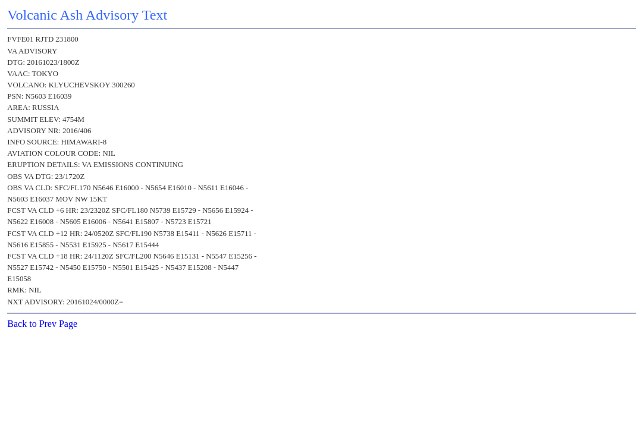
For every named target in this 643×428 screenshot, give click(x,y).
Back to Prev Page (42, 324)
